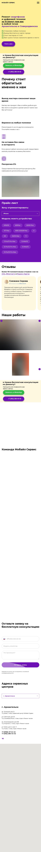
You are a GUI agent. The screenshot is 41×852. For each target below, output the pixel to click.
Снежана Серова (18, 281)
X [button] (33, 230)
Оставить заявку (20, 664)
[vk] (3, 738)
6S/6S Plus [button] (30, 225)
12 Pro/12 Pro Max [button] (10, 247)
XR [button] (5, 236)
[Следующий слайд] (40, 335)
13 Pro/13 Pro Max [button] (10, 252)
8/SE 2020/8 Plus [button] (21, 230)
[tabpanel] (20, 218)
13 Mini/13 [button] (25, 247)
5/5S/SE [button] (6, 225)
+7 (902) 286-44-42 (16, 72)
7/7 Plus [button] (6, 230)
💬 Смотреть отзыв (14, 283)
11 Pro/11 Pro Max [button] (9, 241)
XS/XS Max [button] (15, 236)
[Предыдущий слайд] (1, 335)
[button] (20, 364)
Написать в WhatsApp (13, 65)
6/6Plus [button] (17, 225)
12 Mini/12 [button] (24, 241)
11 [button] (25, 236)
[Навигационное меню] (38, 3)
